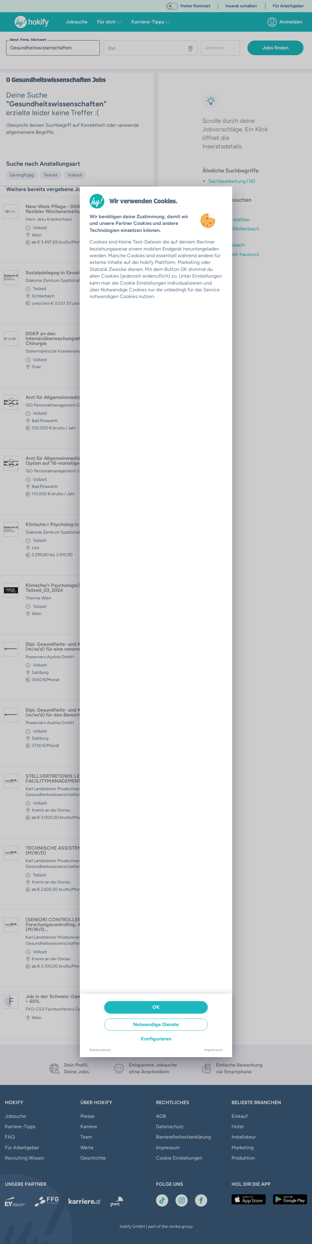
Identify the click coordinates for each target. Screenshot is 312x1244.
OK (156, 1007)
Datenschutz (100, 1050)
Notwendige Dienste (156, 1024)
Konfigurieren (156, 1039)
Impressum (213, 1050)
